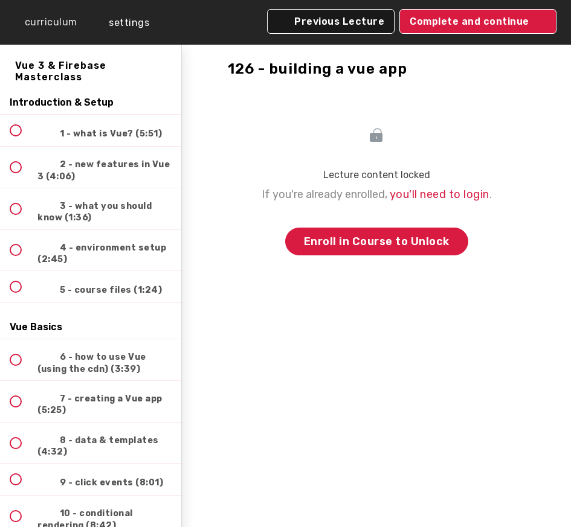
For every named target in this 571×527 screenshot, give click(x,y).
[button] (42, 22)
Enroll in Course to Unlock (377, 241)
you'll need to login (439, 194)
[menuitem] (121, 22)
